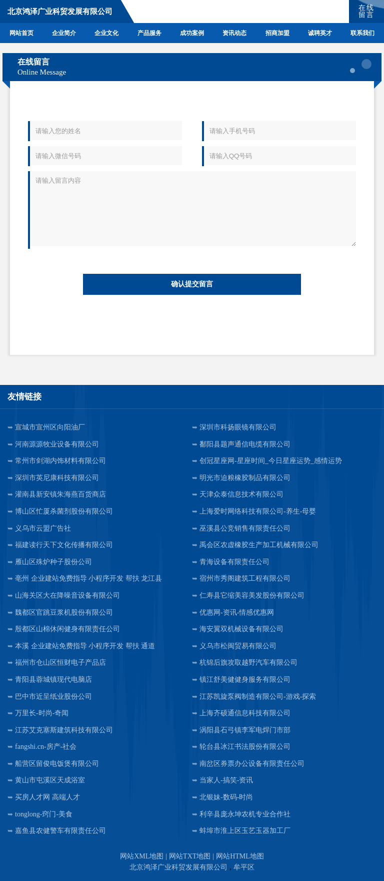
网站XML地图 (142, 856)
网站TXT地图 (189, 856)
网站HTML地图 (240, 856)
